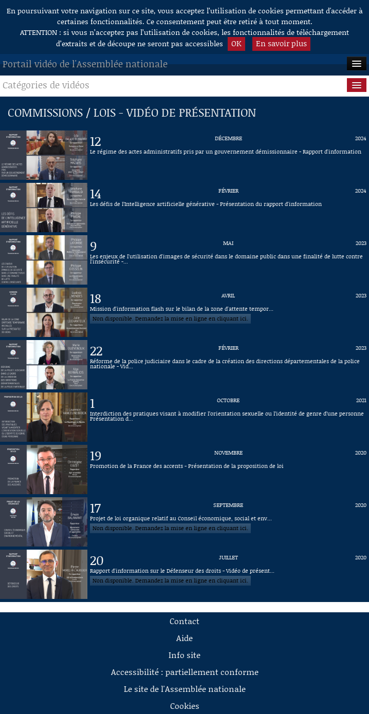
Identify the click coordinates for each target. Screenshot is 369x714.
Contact (184, 621)
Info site (184, 655)
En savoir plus (281, 43)
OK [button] (236, 43)
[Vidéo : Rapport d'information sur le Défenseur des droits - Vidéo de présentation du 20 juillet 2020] (228, 574)
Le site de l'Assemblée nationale (185, 688)
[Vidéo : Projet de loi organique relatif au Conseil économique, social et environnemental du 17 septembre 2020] (228, 522)
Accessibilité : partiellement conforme (185, 672)
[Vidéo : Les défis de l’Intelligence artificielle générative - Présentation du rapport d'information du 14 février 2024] (228, 207)
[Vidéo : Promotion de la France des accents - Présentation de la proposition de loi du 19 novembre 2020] (228, 469)
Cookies (184, 705)
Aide (184, 638)
